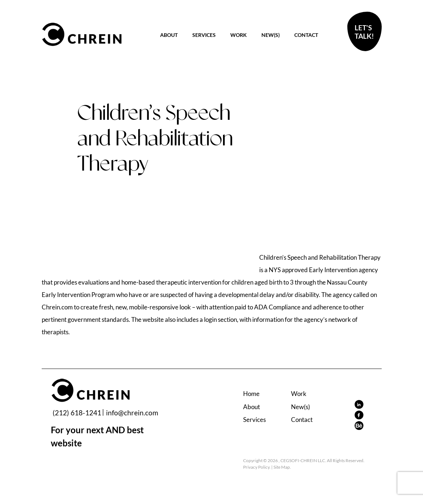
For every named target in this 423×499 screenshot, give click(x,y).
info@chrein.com (132, 412)
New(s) (270, 35)
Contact (306, 35)
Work (238, 35)
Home (251, 393)
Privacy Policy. (257, 467)
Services (204, 35)
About (169, 35)
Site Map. (282, 467)
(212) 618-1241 (77, 412)
